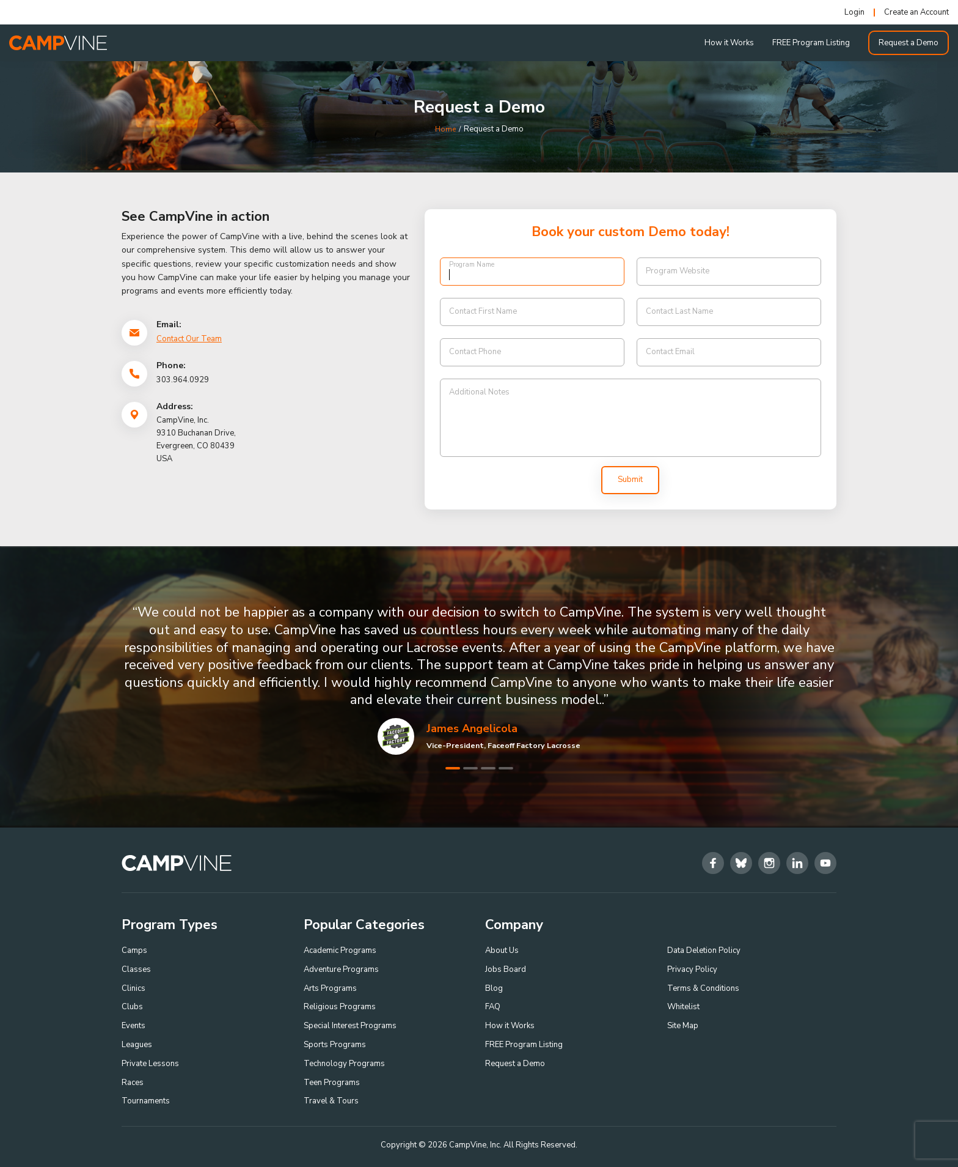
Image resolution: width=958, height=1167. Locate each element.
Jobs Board (505, 969)
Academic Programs (340, 950)
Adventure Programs (341, 969)
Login (854, 13)
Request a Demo (908, 42)
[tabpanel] (479, 679)
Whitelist (683, 1006)
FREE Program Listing (811, 42)
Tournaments (146, 1100)
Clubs (132, 1006)
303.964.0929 (182, 379)
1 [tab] (452, 768)
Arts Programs (330, 988)
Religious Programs (340, 1006)
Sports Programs (335, 1044)
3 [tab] (488, 768)
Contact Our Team (189, 338)
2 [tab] (470, 768)
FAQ (492, 1006)
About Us (502, 950)
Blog (494, 988)
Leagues (137, 1044)
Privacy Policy (692, 969)
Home (445, 129)
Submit (630, 479)
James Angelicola (471, 728)
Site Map (682, 1025)
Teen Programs (332, 1082)
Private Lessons (150, 1063)
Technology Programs (344, 1063)
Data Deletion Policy (703, 950)
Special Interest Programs (350, 1025)
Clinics (133, 988)
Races (133, 1082)
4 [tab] (506, 768)
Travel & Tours (331, 1100)
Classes (136, 969)
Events (133, 1025)
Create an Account (916, 13)
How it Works (729, 42)
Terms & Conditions (703, 988)
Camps (134, 950)
